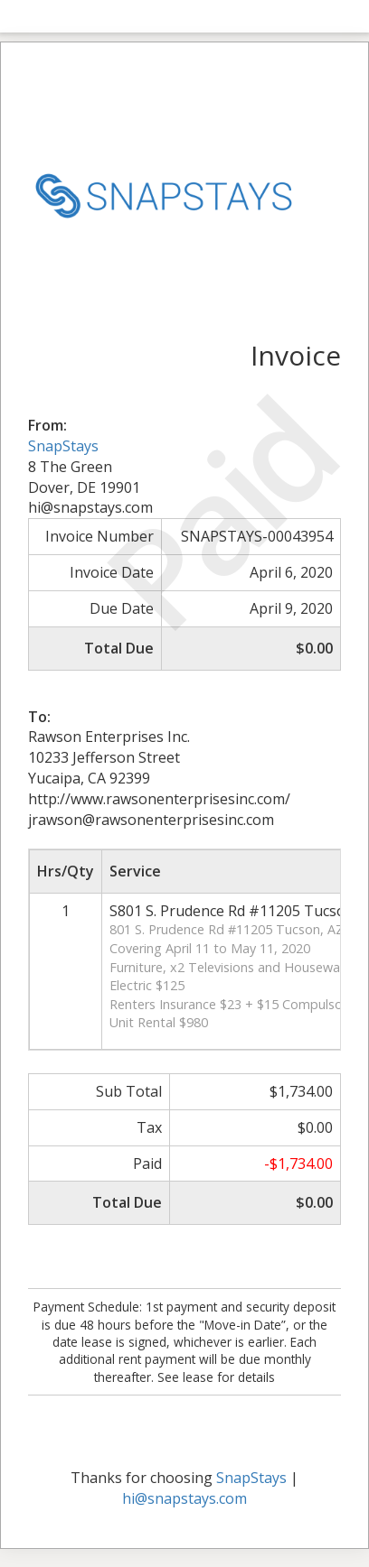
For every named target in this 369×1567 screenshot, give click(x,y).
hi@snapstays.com (184, 1498)
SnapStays (63, 446)
